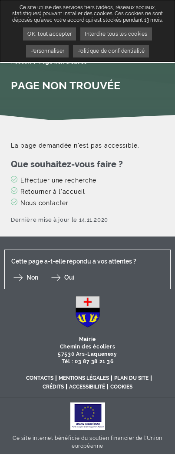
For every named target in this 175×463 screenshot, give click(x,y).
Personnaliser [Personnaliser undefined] (47, 51)
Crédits (53, 387)
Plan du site (131, 378)
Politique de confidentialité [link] (111, 51)
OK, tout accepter (49, 34)
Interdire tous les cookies (116, 34)
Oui (69, 277)
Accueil (21, 62)
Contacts (39, 378)
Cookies (121, 387)
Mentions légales (84, 378)
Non (32, 277)
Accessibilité (87, 387)
